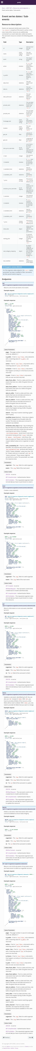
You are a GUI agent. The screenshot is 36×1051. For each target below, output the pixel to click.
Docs (3, 8)
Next (31, 1037)
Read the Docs (6, 1048)
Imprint (12, 1048)
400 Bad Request (11, 589)
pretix (19, 2)
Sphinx (8, 1046)
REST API (9, 8)
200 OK (8, 474)
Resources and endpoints (20, 8)
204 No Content (10, 850)
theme (26, 1046)
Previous (6, 1037)
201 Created (9, 586)
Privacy (16, 1048)
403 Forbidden (10, 480)
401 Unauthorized (11, 477)
